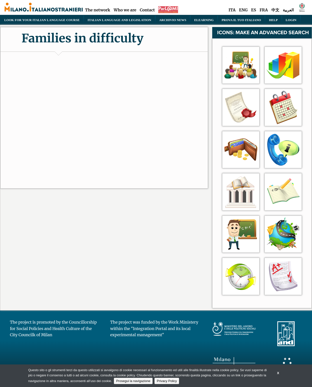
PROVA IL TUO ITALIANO (241, 20)
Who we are (125, 10)
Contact (147, 10)
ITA (232, 10)
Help (273, 20)
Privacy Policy (167, 381)
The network (97, 10)
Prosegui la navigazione (133, 381)
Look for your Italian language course (41, 20)
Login (291, 20)
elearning (204, 20)
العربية (288, 10)
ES (253, 10)
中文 (275, 10)
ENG (243, 10)
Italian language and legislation (119, 20)
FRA (264, 10)
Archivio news (172, 20)
